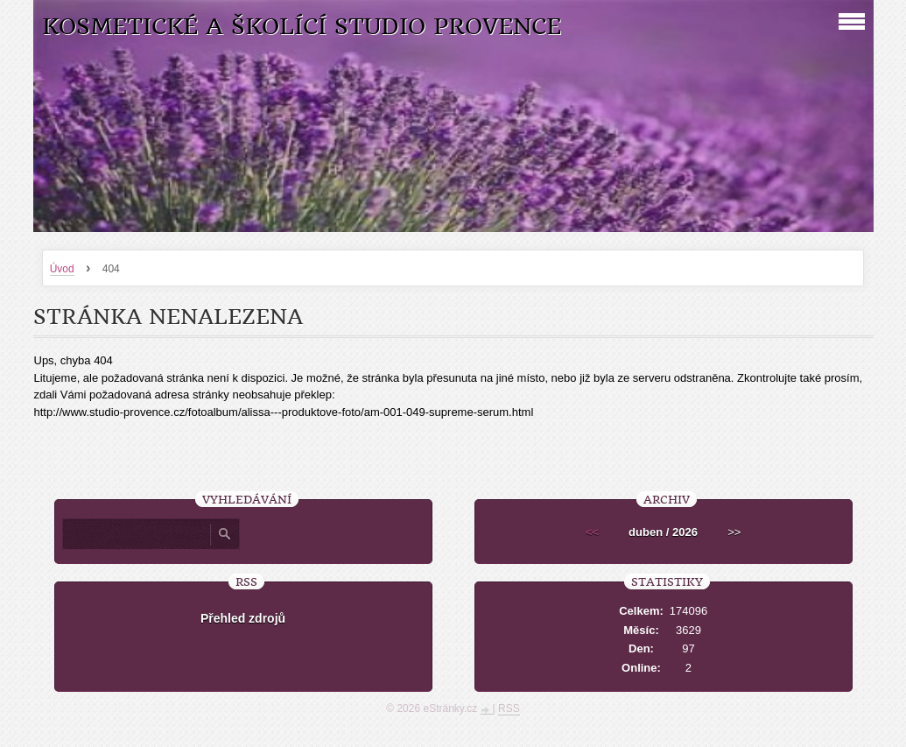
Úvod (62, 269)
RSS (509, 708)
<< (592, 532)
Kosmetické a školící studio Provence (301, 26)
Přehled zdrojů (242, 618)
